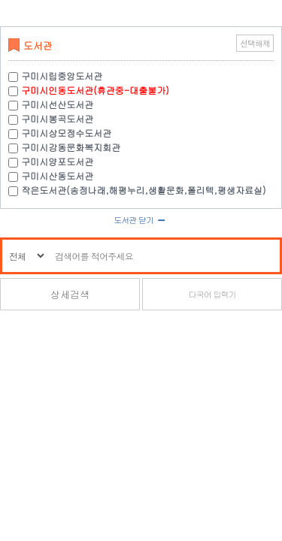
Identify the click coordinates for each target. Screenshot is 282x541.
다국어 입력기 (212, 294)
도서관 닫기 (141, 219)
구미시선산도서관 (57, 104)
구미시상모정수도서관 (66, 132)
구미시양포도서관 (57, 161)
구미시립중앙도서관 (61, 75)
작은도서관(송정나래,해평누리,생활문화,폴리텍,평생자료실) (143, 189)
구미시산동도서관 (57, 175)
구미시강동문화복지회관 (70, 147)
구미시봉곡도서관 (57, 118)
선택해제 (255, 43)
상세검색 (69, 294)
